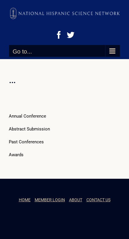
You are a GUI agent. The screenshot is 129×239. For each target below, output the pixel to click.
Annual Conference (27, 116)
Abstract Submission (29, 129)
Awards (16, 154)
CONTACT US (98, 199)
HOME (25, 199)
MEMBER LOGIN (50, 199)
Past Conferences (26, 142)
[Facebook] (58, 35)
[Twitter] (70, 35)
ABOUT (75, 199)
